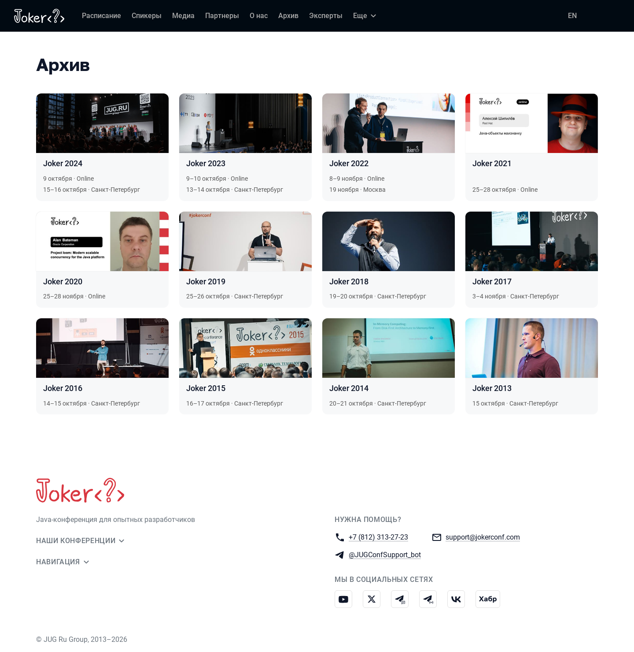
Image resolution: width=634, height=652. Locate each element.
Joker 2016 (62, 388)
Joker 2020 (62, 281)
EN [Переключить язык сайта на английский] (572, 15)
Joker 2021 (492, 163)
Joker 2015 (205, 388)
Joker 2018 (349, 281)
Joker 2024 (62, 163)
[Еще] (366, 16)
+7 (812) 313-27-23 (378, 536)
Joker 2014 (349, 388)
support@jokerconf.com (483, 536)
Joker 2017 (492, 281)
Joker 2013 (492, 388)
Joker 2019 (205, 281)
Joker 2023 (205, 163)
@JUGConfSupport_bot (385, 554)
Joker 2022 (349, 163)
